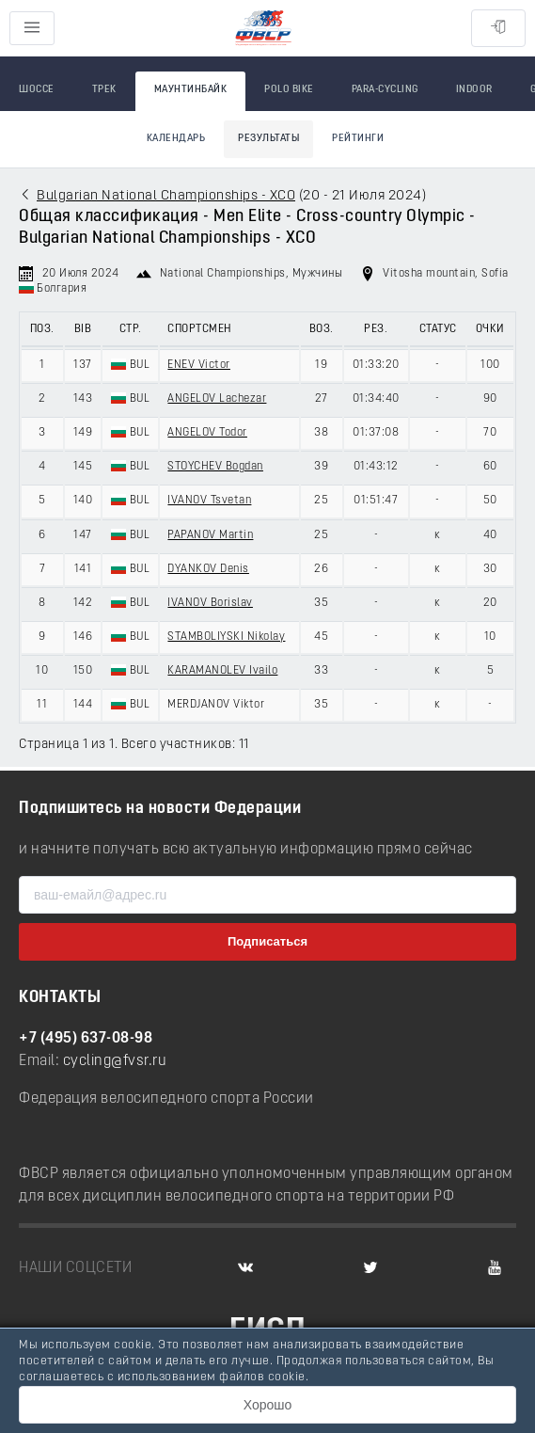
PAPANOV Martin (210, 535)
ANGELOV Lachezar (216, 399)
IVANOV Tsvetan (209, 500)
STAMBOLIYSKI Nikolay (226, 637)
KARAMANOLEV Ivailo (222, 671)
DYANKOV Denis (208, 569)
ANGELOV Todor (207, 432)
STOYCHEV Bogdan (215, 466)
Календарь (176, 139)
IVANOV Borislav (210, 603)
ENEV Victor (198, 365)
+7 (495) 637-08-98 (85, 1038)
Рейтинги (358, 139)
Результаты (268, 139)
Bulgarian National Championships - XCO (166, 196)
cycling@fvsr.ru (115, 1061)
